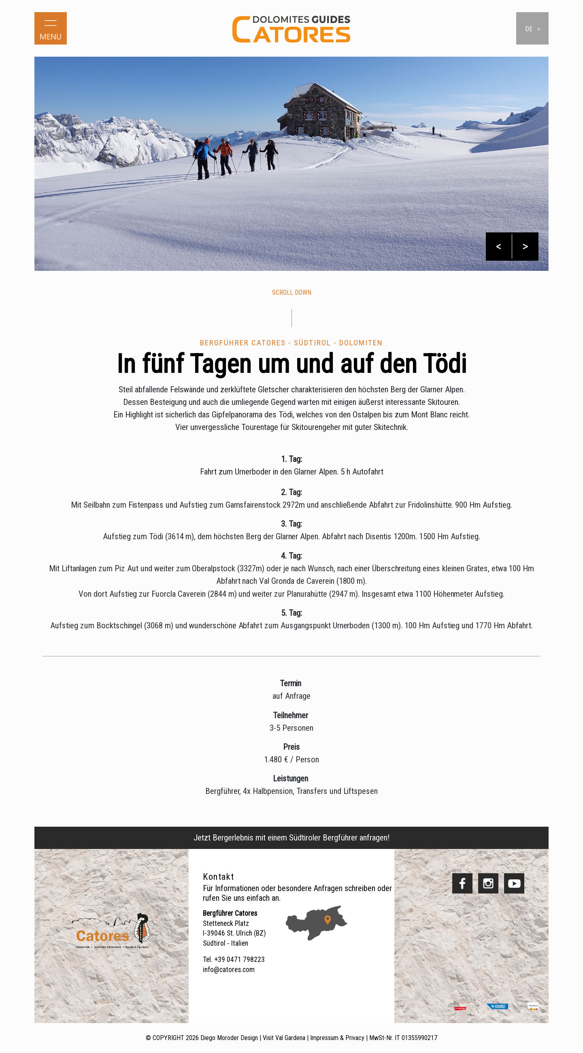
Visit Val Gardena (284, 1038)
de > (532, 29)
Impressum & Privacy (337, 1038)
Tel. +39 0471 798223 (234, 959)
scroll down (291, 292)
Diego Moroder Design (229, 1038)
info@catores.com (229, 970)
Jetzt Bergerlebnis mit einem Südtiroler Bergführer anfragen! (291, 837)
